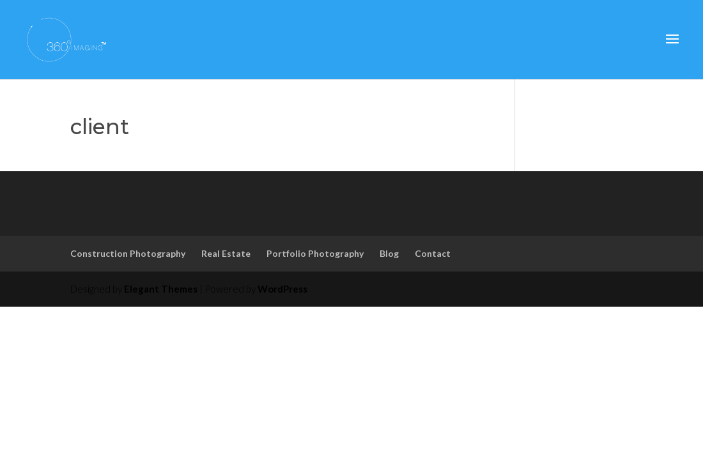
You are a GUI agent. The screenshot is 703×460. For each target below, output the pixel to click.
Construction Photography (127, 253)
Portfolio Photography (315, 253)
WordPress (282, 289)
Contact (433, 253)
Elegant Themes (160, 289)
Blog (389, 253)
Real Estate (226, 253)
